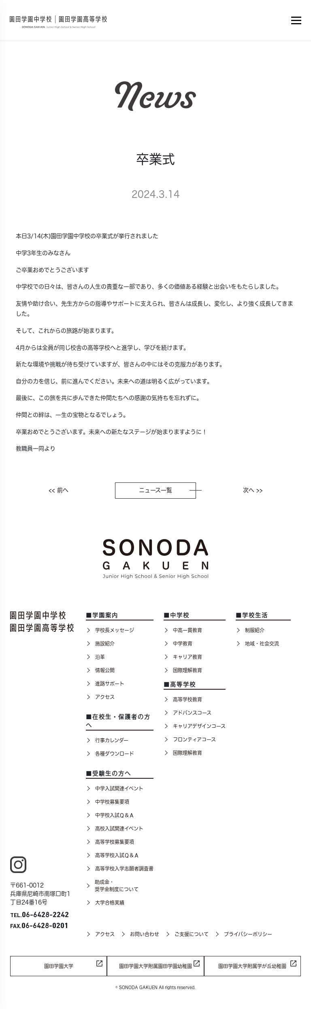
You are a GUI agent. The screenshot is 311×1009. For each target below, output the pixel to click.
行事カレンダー (107, 740)
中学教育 (178, 643)
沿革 (95, 656)
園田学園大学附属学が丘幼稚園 (252, 966)
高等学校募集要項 (110, 841)
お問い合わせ (140, 934)
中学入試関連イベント (114, 788)
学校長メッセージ (110, 630)
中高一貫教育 (183, 630)
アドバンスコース (187, 712)
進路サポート (105, 683)
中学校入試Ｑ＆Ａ (110, 815)
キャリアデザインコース (195, 726)
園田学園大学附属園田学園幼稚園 (155, 966)
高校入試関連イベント (114, 828)
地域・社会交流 (257, 643)
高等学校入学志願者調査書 (119, 868)
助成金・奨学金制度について (112, 885)
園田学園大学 (58, 966)
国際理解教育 (183, 670)
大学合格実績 (105, 902)
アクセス (100, 697)
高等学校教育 (183, 699)
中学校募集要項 (107, 801)
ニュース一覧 (167, 490)
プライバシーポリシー (243, 934)
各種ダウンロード (110, 753)
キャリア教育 (183, 656)
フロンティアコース (190, 739)
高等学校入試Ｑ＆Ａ (112, 855)
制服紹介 (250, 630)
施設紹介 (100, 643)
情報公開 (100, 670)
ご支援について (187, 934)
